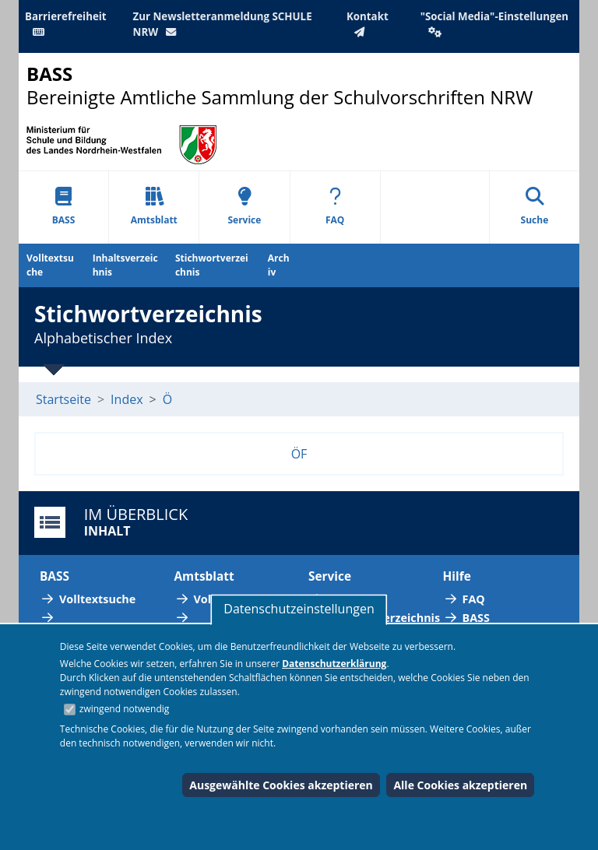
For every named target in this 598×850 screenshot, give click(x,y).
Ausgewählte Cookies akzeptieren (281, 785)
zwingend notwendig (124, 708)
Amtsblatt (154, 207)
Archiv (279, 265)
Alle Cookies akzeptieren (460, 785)
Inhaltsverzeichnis (125, 265)
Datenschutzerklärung (334, 663)
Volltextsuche (50, 265)
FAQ (334, 207)
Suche (535, 207)
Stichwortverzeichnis (211, 265)
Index (126, 399)
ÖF (299, 453)
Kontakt (367, 23)
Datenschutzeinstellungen (298, 608)
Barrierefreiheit (66, 23)
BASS (64, 207)
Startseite (63, 399)
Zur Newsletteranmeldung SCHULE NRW (222, 24)
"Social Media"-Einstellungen (494, 23)
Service (244, 207)
